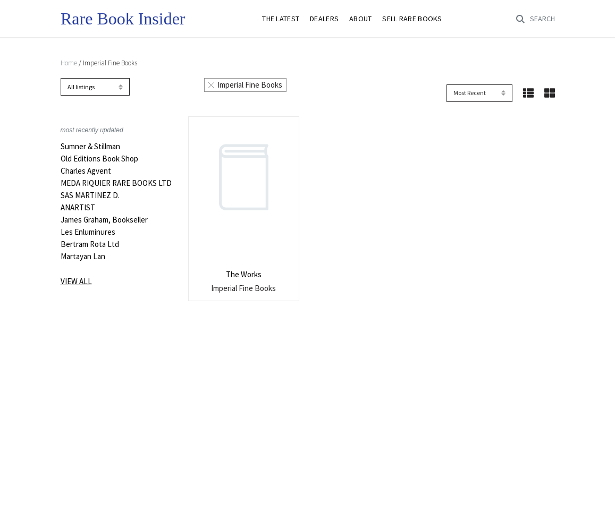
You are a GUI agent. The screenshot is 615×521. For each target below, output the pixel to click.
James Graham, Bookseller (104, 220)
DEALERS (324, 18)
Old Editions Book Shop (99, 159)
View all (76, 281)
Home (69, 62)
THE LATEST (280, 18)
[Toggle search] (535, 19)
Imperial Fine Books (245, 85)
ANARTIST (78, 207)
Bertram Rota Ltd (90, 244)
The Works (244, 274)
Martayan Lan (83, 256)
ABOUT (360, 18)
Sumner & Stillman (90, 146)
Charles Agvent (86, 171)
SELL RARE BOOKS (412, 18)
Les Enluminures (88, 232)
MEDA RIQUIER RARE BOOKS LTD (116, 183)
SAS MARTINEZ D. (90, 195)
